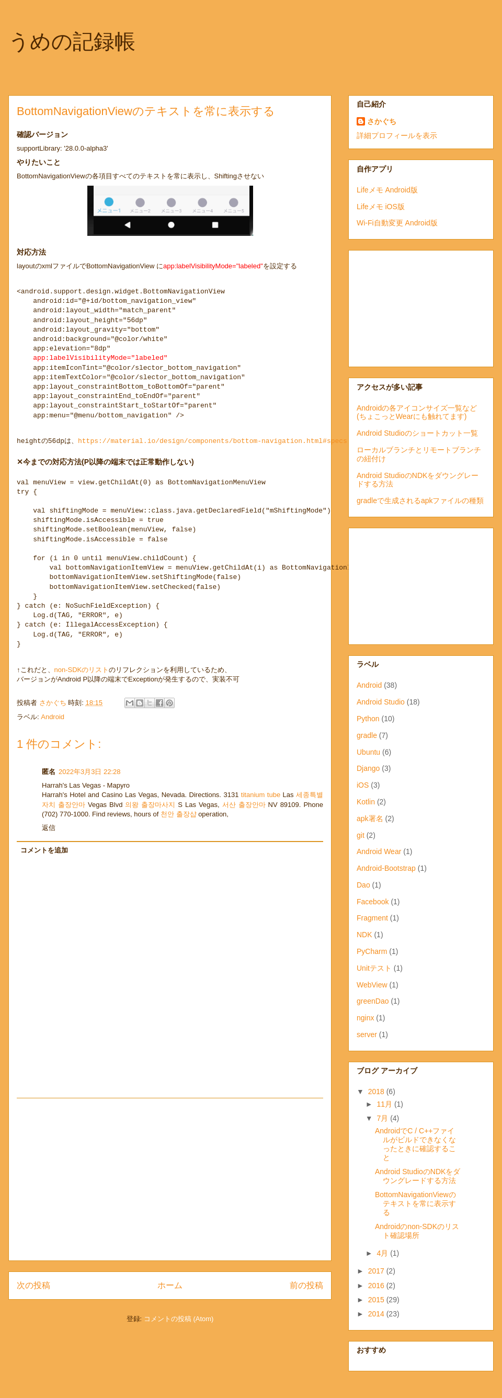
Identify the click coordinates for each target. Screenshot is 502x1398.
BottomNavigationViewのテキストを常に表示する (415, 1203)
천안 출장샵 (179, 814)
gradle (367, 735)
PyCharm (372, 951)
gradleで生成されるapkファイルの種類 (420, 500)
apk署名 (370, 818)
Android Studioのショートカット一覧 (417, 433)
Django (368, 768)
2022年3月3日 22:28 (90, 772)
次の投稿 (33, 1285)
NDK (364, 934)
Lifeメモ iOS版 (381, 206)
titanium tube (260, 795)
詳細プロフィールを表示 (397, 135)
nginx (365, 1018)
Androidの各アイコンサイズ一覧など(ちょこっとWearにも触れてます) (417, 412)
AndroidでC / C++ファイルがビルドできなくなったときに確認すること (415, 1144)
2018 (377, 1091)
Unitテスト (374, 968)
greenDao (373, 1001)
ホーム (169, 1285)
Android (52, 717)
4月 (383, 1253)
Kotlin (366, 802)
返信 (48, 828)
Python (368, 718)
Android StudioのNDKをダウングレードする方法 (417, 1176)
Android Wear (379, 851)
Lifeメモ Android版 (387, 190)
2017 (377, 1271)
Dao (363, 885)
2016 (377, 1285)
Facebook (373, 901)
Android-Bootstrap (386, 868)
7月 (383, 1118)
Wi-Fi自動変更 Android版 (397, 223)
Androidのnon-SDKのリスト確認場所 (417, 1231)
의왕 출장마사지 (150, 805)
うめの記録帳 (71, 41)
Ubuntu (368, 752)
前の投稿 (306, 1285)
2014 (377, 1314)
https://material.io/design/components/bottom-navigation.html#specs (212, 441)
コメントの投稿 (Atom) (179, 1319)
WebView (372, 985)
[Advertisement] (170, 1179)
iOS (363, 785)
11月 (385, 1104)
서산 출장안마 (244, 805)
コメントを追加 (44, 850)
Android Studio (381, 702)
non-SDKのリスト (81, 670)
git (360, 835)
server (367, 1034)
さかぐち (381, 121)
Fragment (372, 918)
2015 (377, 1299)
